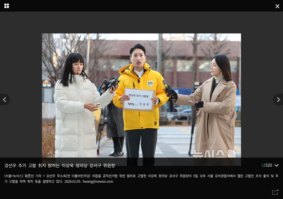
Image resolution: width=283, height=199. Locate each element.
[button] (278, 99)
